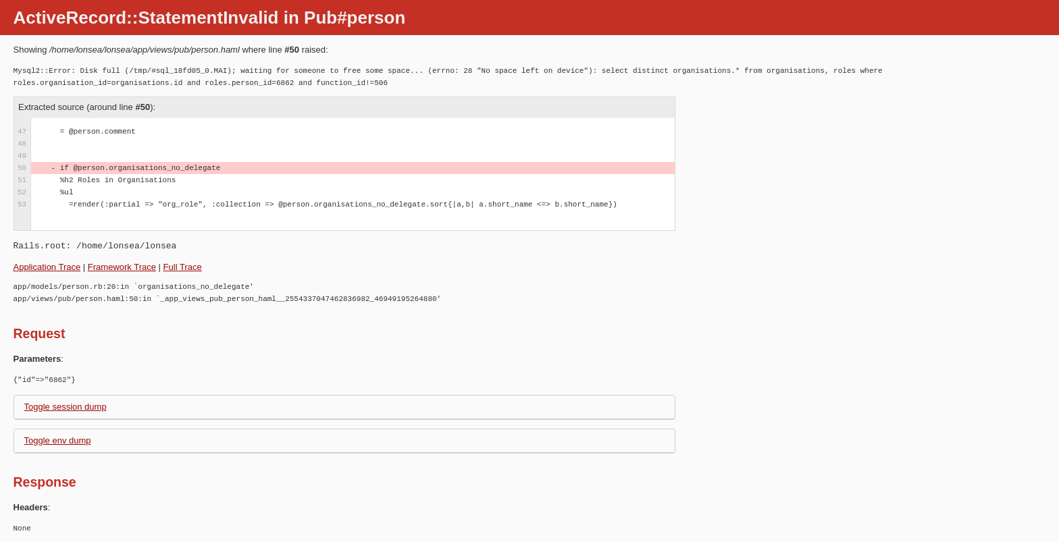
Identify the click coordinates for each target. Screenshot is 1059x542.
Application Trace (47, 267)
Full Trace (182, 267)
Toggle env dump (57, 440)
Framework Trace (122, 267)
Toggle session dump (65, 407)
